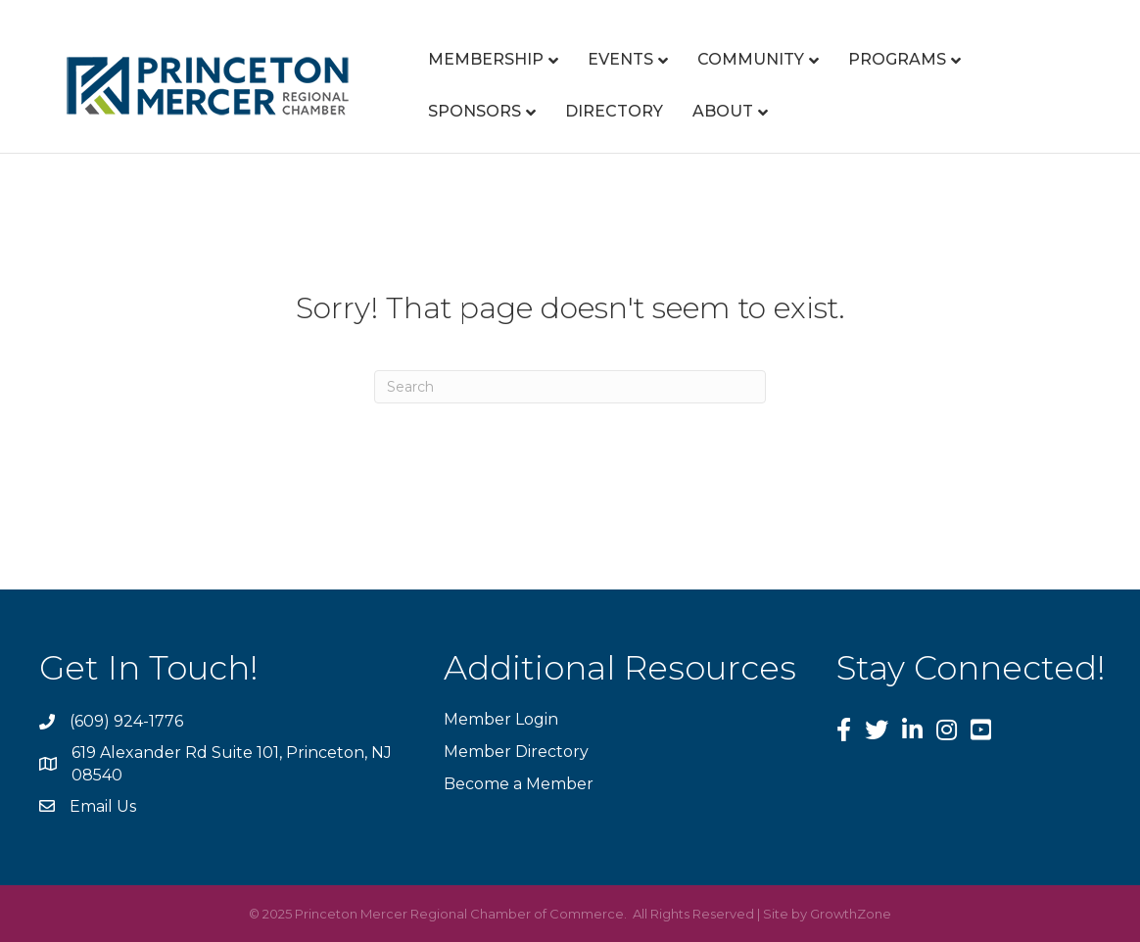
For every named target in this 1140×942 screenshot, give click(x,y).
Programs (897, 59)
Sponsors (474, 111)
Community (750, 59)
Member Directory (516, 751)
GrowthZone (850, 913)
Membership (486, 59)
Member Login (501, 719)
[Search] (570, 386)
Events (620, 59)
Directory (614, 111)
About (722, 111)
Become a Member (519, 784)
